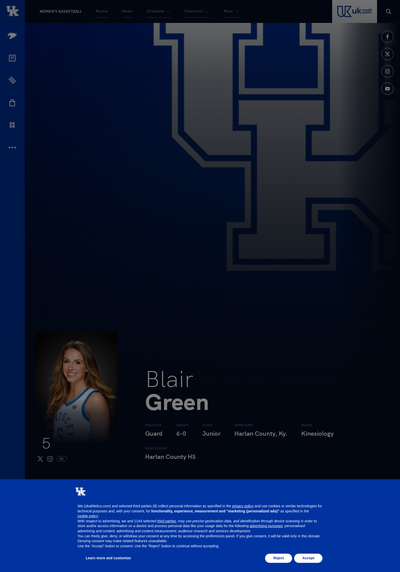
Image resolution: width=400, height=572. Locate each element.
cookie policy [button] (88, 516)
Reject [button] (278, 558)
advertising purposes (266, 526)
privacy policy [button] (243, 506)
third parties (166, 521)
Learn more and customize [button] (108, 558)
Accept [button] (308, 558)
